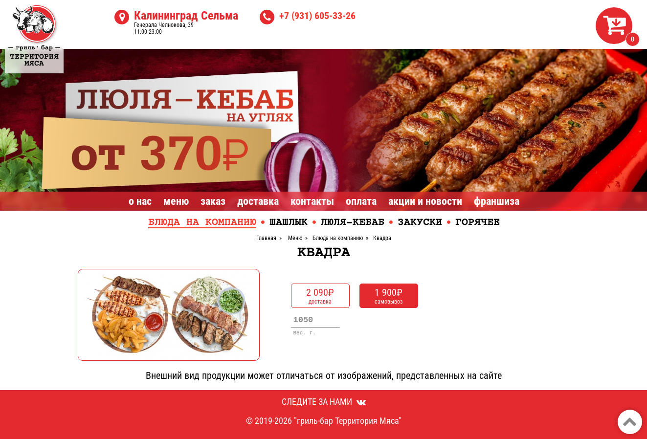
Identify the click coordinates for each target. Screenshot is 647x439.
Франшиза (496, 201)
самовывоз (389, 295)
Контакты (312, 201)
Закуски (420, 222)
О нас (140, 201)
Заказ (213, 201)
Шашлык (288, 222)
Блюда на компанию (202, 222)
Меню (176, 201)
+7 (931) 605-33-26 (317, 16)
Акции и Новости (425, 201)
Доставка (258, 201)
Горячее (477, 222)
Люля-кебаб (352, 222)
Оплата (361, 201)
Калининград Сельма (186, 15)
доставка (320, 295)
